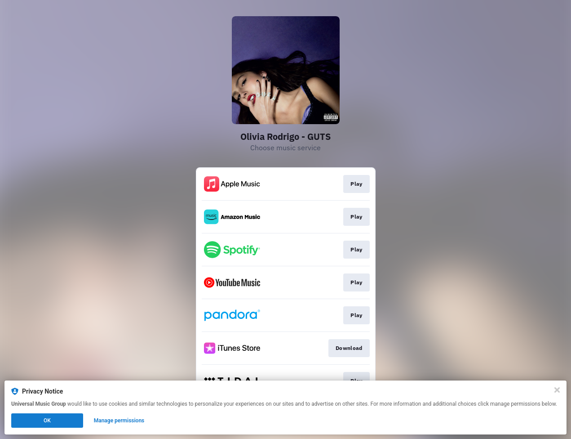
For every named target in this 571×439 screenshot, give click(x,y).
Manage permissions (119, 420)
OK (47, 420)
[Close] (557, 390)
